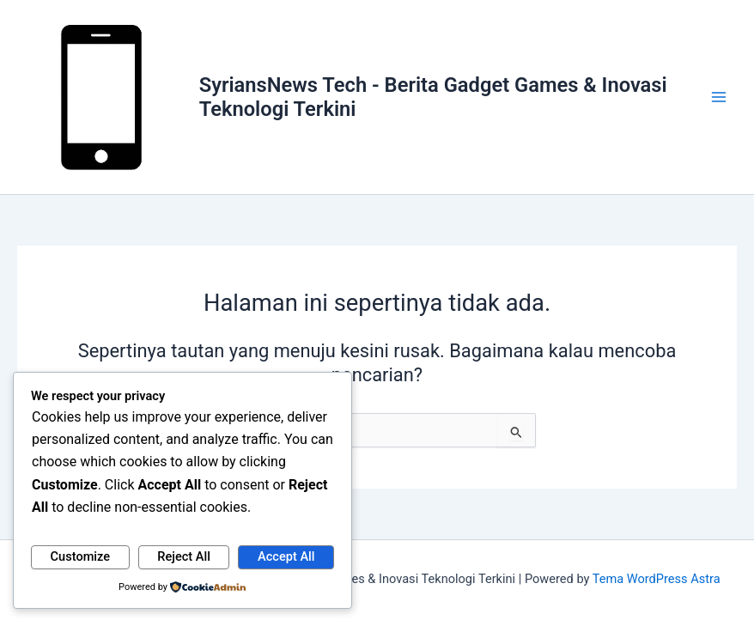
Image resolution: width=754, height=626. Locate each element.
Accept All (286, 556)
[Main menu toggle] (719, 97)
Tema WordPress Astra (657, 578)
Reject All (183, 556)
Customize (81, 556)
